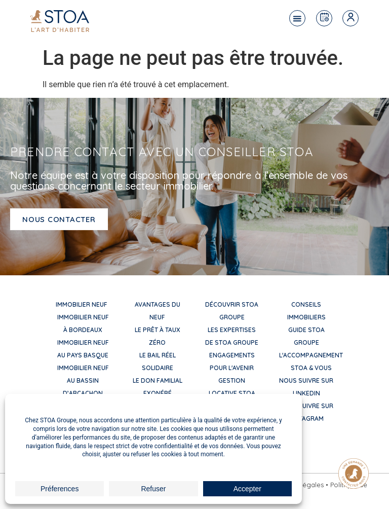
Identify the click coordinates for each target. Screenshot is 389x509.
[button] (297, 18)
